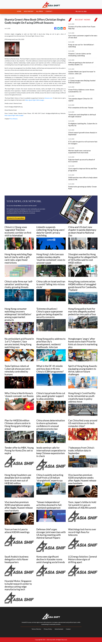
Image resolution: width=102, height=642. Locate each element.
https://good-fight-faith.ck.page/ (34, 100)
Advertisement (59, 629)
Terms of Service (36, 629)
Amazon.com (48, 98)
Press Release (13, 118)
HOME (19, 11)
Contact (68, 629)
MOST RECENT (28, 11)
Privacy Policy (48, 629)
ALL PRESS (39, 11)
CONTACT (49, 11)
